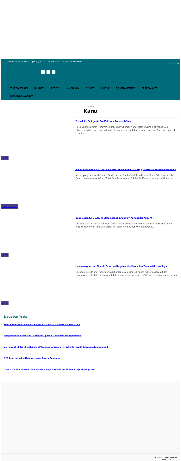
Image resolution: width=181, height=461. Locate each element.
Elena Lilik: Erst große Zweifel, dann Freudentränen (114, 121)
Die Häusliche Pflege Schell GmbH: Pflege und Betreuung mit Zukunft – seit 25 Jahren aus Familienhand (56, 347)
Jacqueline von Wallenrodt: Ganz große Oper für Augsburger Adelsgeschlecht (43, 335)
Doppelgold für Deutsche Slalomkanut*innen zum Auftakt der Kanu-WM (127, 219)
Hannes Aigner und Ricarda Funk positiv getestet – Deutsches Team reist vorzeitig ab (127, 267)
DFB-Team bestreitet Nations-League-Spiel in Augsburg (32, 358)
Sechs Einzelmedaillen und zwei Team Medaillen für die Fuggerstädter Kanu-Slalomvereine (118, 170)
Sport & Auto (9, 206)
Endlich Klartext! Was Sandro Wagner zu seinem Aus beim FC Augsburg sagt (42, 324)
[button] (52, 78)
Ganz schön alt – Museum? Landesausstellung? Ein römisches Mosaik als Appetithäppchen (49, 369)
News (5, 158)
